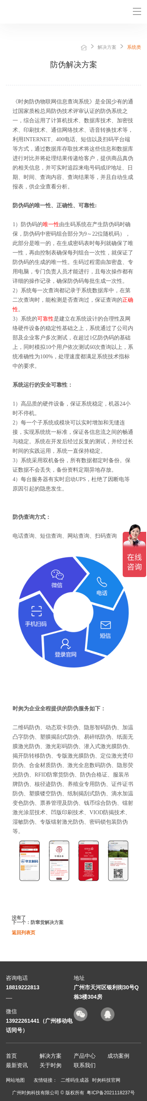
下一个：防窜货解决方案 (38, 922)
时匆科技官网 (106, 1080)
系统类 (134, 47)
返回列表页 (23, 932)
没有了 (19, 917)
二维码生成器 (75, 1080)
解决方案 (107, 47)
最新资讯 (17, 1065)
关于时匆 (51, 1065)
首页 (84, 47)
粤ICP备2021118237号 (111, 1092)
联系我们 (85, 1065)
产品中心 (85, 1056)
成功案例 (118, 1056)
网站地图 (15, 1080)
